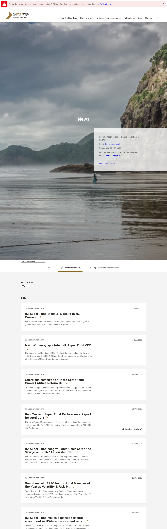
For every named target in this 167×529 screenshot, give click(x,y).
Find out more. (106, 4)
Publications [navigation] (129, 18)
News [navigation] (139, 18)
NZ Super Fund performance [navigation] (108, 18)
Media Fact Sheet (107, 164)
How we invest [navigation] (86, 18)
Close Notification (164, 3)
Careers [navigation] (148, 18)
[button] (158, 18)
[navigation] (17, 15)
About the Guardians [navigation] (68, 18)
